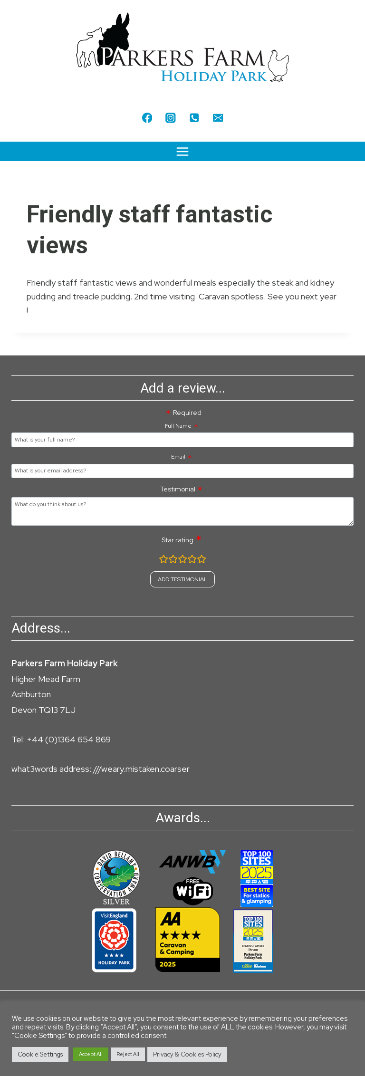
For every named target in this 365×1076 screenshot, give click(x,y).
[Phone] (194, 117)
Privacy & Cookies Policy (187, 1054)
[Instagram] (171, 117)
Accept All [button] (91, 1054)
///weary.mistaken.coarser (141, 768)
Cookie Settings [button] (40, 1054)
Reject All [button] (127, 1054)
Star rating (177, 540)
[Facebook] (147, 117)
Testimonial (177, 489)
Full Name (178, 426)
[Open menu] (183, 151)
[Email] (218, 117)
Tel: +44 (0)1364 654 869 (61, 739)
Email (178, 457)
